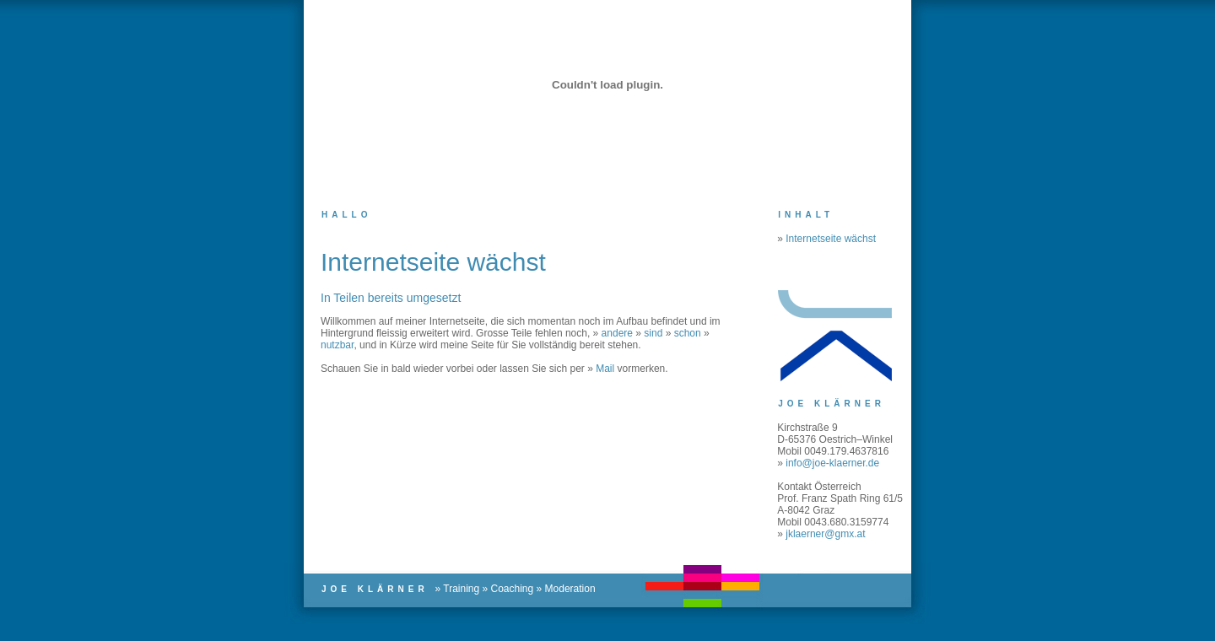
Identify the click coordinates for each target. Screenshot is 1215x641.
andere (617, 333)
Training (461, 589)
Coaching (512, 589)
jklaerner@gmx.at (825, 534)
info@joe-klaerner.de (832, 463)
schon (687, 333)
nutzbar (337, 345)
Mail (605, 368)
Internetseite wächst (831, 239)
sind (653, 333)
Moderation (570, 589)
